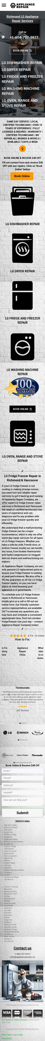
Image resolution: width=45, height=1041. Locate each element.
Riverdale (7, 910)
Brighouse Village (10, 839)
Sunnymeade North (11, 932)
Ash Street (8, 830)
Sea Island (8, 915)
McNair (7, 896)
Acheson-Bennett (10, 827)
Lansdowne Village (11, 877)
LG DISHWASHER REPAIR (23, 224)
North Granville (9, 903)
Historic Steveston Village (13, 870)
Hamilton (7, 868)
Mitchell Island (9, 899)
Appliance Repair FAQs (22, 651)
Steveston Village (10, 929)
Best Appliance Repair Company (14, 1020)
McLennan (8, 889)
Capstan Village (10, 846)
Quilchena (8, 908)
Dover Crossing (10, 851)
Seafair (7, 917)
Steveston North (10, 925)
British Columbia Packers (13, 842)
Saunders (8, 913)
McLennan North (10, 891)
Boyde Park (8, 832)
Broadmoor (8, 844)
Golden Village (9, 863)
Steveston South (10, 927)
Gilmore (7, 861)
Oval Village (8, 906)
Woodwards (9, 941)
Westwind (8, 939)
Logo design (18, 1035)
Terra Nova (8, 934)
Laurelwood (8, 879)
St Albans (7, 922)
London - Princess (11, 887)
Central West (9, 849)
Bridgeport (8, 837)
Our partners (7, 1038)
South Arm (8, 920)
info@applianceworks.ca (22, 957)
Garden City (8, 858)
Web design (6, 1035)
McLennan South (10, 894)
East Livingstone (10, 856)
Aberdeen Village (10, 825)
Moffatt (7, 901)
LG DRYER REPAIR (22, 271)
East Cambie (9, 853)
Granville (7, 865)
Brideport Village (10, 834)
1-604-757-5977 (22, 954)
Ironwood (8, 872)
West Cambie (9, 936)
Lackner (7, 875)
